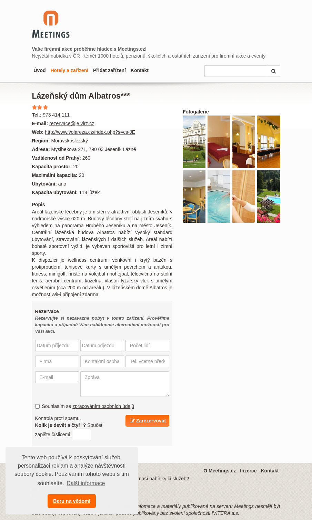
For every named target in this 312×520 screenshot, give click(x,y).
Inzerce (248, 470)
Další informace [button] (86, 483)
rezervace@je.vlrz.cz (71, 123)
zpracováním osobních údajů (103, 406)
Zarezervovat (148, 420)
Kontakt (140, 70)
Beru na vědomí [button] (71, 501)
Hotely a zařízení (69, 70)
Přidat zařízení (109, 70)
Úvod (40, 70)
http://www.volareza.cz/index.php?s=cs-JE (90, 132)
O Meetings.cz (219, 470)
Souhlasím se (84, 406)
